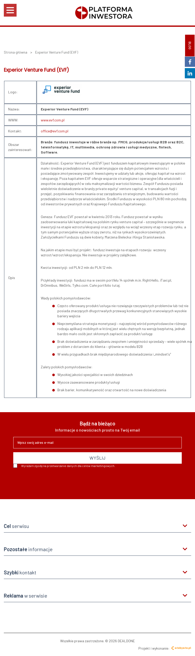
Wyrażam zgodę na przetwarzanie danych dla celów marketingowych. (64, 466)
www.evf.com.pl (52, 120)
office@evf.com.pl (54, 131)
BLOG (190, 45)
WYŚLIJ (97, 458)
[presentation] (52, 481)
